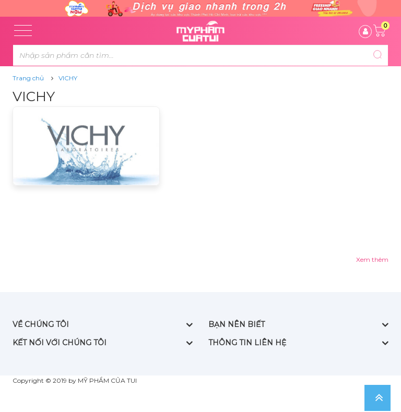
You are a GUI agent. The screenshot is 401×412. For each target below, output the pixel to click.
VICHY (67, 78)
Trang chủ (28, 78)
